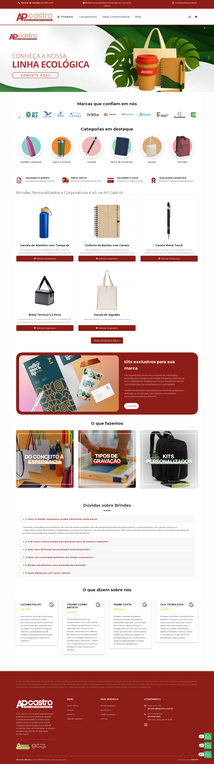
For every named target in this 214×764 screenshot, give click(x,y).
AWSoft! (194, 760)
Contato (70, 710)
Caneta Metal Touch (169, 245)
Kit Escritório (106, 710)
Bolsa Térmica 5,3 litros (45, 314)
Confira (131, 405)
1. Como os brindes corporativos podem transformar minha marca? (60, 519)
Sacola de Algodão (107, 314)
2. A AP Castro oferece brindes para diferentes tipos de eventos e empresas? (66, 541)
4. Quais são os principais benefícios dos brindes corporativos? (58, 557)
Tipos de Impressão (74, 719)
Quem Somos (72, 706)
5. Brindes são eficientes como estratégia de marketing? (54, 565)
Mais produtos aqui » (107, 340)
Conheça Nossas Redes (184, 3)
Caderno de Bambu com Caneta (107, 245)
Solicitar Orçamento (45, 258)
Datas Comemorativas (116, 16)
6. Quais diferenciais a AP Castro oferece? (47, 573)
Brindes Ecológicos (108, 706)
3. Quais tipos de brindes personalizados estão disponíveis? (56, 549)
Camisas (104, 719)
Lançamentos (88, 16)
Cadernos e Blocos (108, 714)
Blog (138, 16)
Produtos (67, 16)
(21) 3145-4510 (35, 3)
